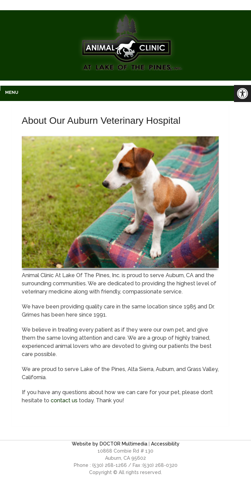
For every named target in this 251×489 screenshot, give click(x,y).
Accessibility (165, 443)
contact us (64, 400)
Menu (11, 92)
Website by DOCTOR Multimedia (109, 443)
